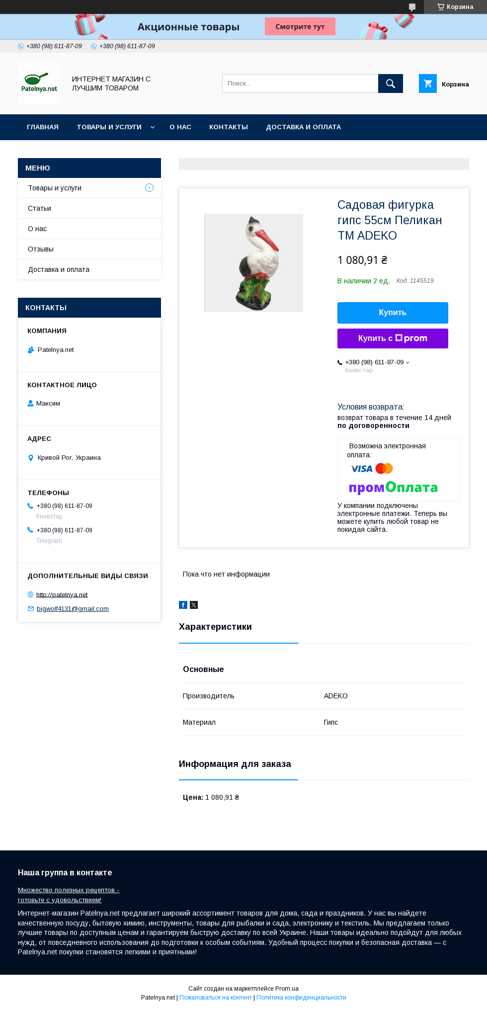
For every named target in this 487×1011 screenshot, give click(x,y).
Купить (393, 312)
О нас (180, 127)
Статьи (39, 208)
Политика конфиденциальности (301, 997)
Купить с (392, 338)
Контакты (228, 127)
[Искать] (390, 83)
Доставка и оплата (303, 127)
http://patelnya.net (61, 594)
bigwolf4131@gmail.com (73, 608)
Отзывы (41, 249)
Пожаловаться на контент (215, 997)
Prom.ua (287, 988)
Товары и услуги (109, 127)
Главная (43, 127)
